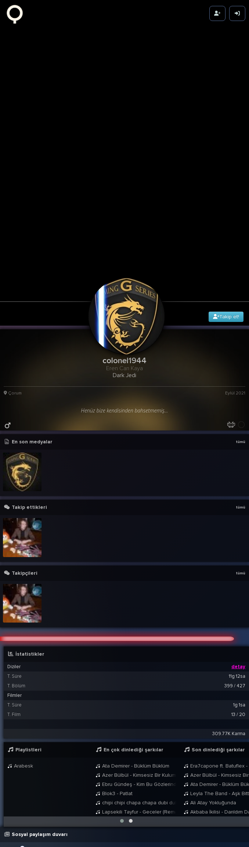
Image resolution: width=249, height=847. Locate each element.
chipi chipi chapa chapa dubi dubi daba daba (135, 699)
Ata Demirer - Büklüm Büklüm (132, 662)
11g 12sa (237, 573)
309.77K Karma (228, 630)
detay (238, 563)
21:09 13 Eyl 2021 (220, 789)
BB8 (71, 776)
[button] (122, 717)
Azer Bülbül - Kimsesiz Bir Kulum (135, 672)
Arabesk (20, 662)
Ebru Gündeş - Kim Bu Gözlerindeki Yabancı (135, 681)
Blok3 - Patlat (114, 690)
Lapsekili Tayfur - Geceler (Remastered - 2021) (135, 708)
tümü (240, 338)
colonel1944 (67, 753)
